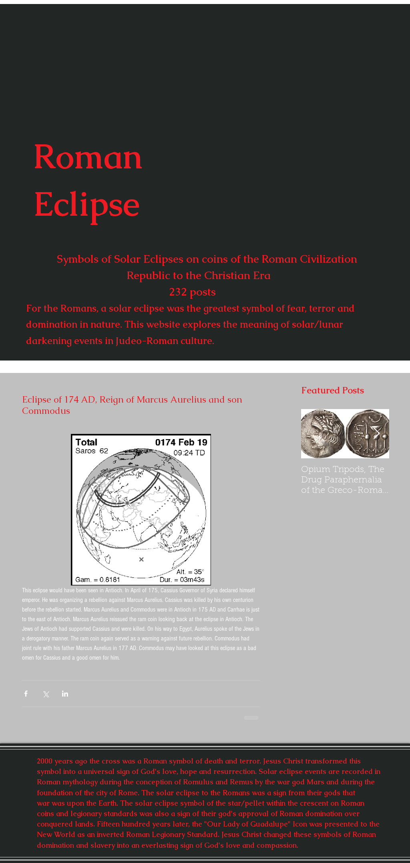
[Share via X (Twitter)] (45, 693)
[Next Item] (376, 433)
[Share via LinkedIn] (65, 693)
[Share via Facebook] (26, 693)
